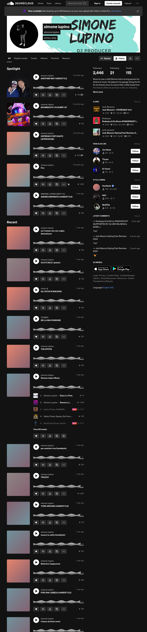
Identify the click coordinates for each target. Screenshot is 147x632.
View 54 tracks (40, 429)
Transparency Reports (103, 281)
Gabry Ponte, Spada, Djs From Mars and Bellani (65, 416)
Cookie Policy (113, 275)
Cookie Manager (127, 275)
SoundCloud (20, 3)
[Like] (36, 95)
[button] (137, 3)
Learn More (116, 11)
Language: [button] (103, 287)
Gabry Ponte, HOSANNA (55, 409)
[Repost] (43, 95)
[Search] (77, 3)
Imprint (96, 278)
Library (58, 3)
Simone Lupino (50, 395)
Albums (44, 58)
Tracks (34, 58)
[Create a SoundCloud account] (113, 3)
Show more (98, 91)
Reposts (66, 58)
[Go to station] (105, 58)
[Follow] (120, 58)
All (9, 58)
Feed (49, 3)
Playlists (55, 58)
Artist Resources (108, 278)
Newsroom (122, 278)
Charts (131, 278)
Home (40, 3)
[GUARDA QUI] (68, 184)
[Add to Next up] (64, 436)
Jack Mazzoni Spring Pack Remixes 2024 (110, 238)
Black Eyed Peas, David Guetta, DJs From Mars (65, 423)
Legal (95, 275)
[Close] (137, 11)
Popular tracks (20, 58)
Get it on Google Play (121, 269)
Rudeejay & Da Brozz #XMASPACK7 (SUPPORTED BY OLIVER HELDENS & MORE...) (110, 224)
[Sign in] (97, 3)
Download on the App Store (101, 269)
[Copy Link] (57, 95)
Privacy (102, 275)
